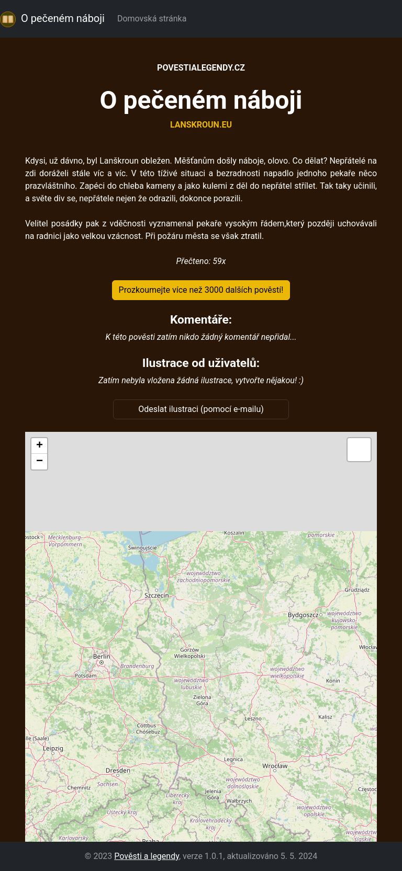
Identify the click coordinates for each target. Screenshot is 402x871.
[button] (39, 446)
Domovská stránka (154, 19)
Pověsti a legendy (146, 856)
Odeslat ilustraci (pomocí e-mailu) (201, 409)
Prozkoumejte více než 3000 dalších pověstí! (201, 290)
